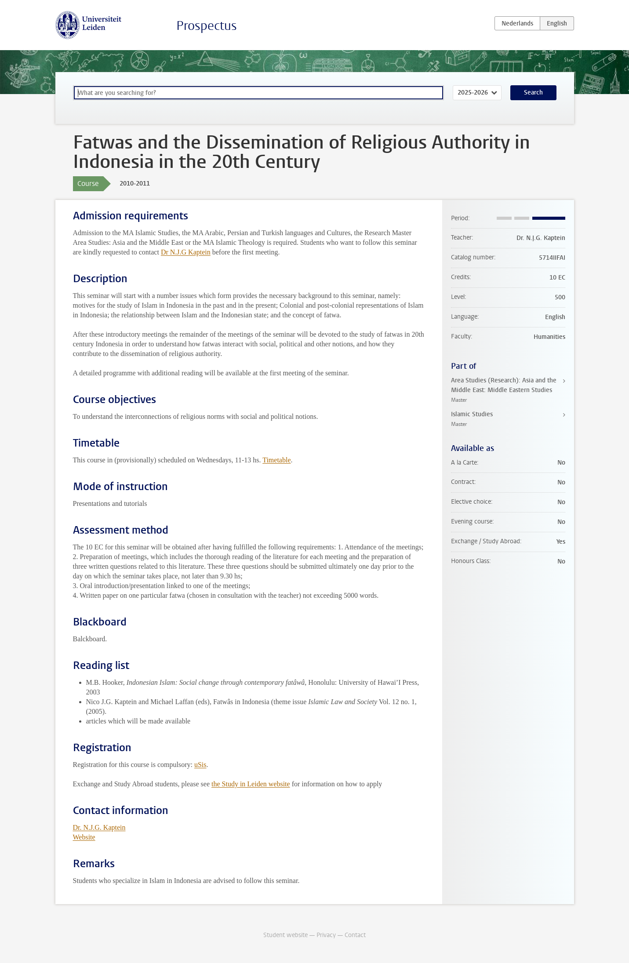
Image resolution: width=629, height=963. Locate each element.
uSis (200, 764)
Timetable (276, 460)
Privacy (326, 935)
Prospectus (206, 26)
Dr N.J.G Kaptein (186, 252)
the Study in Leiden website (250, 784)
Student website (285, 935)
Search (533, 92)
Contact (355, 935)
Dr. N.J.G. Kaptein (99, 827)
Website (84, 837)
